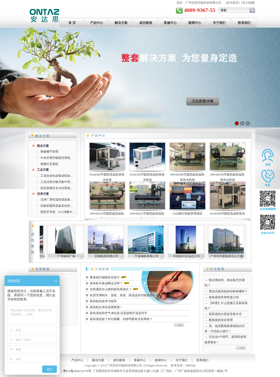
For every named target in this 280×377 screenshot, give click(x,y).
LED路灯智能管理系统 (187, 213)
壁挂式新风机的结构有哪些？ (228, 291)
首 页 (72, 23)
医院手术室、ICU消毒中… (57, 212)
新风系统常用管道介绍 (224, 297)
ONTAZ (191, 365)
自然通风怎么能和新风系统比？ (111, 289)
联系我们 (244, 23)
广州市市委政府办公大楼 (240, 256)
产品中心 (96, 23)
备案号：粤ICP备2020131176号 (71, 371)
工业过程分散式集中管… (56, 182)
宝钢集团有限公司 (120, 256)
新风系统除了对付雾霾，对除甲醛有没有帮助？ (121, 319)
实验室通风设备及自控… (56, 205)
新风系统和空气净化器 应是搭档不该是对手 (118, 313)
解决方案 (121, 23)
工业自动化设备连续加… (56, 175)
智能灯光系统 (49, 164)
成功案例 (145, 23)
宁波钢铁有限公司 (160, 256)
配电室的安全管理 (221, 320)
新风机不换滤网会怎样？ (106, 283)
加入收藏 (248, 2)
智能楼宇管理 (49, 151)
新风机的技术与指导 (103, 301)
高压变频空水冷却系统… (56, 188)
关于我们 (219, 23)
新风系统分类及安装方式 (225, 314)
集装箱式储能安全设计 (105, 277)
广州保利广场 (80, 256)
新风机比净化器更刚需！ (106, 307)
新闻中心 (194, 23)
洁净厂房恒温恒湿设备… (56, 199)
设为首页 (232, 2)
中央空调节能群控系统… (56, 157)
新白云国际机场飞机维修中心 (39, 256)
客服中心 (170, 23)
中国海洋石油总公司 (200, 256)
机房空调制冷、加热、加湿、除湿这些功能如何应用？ (125, 295)
